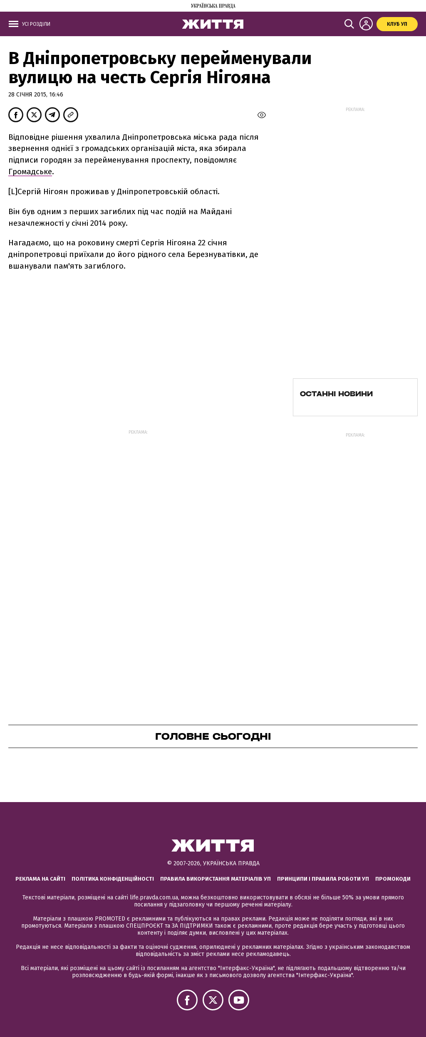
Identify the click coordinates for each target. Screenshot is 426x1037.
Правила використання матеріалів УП (215, 879)
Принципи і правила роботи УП (323, 879)
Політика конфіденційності (113, 879)
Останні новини (336, 393)
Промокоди (393, 879)
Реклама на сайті (40, 879)
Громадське (30, 171)
